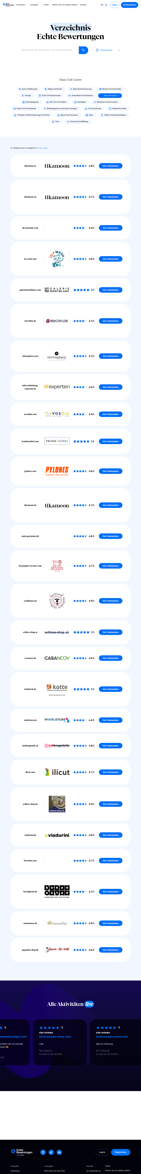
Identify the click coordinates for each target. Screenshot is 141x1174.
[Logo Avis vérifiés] (8, 5)
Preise (46, 5)
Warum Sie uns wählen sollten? (65, 5)
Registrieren (120, 1152)
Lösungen (35, 5)
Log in (115, 5)
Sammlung (15, 1171)
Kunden (84, 5)
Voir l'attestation (111, 166)
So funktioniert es (93, 1171)
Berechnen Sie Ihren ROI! (54, 1171)
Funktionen (22, 5)
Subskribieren (129, 5)
